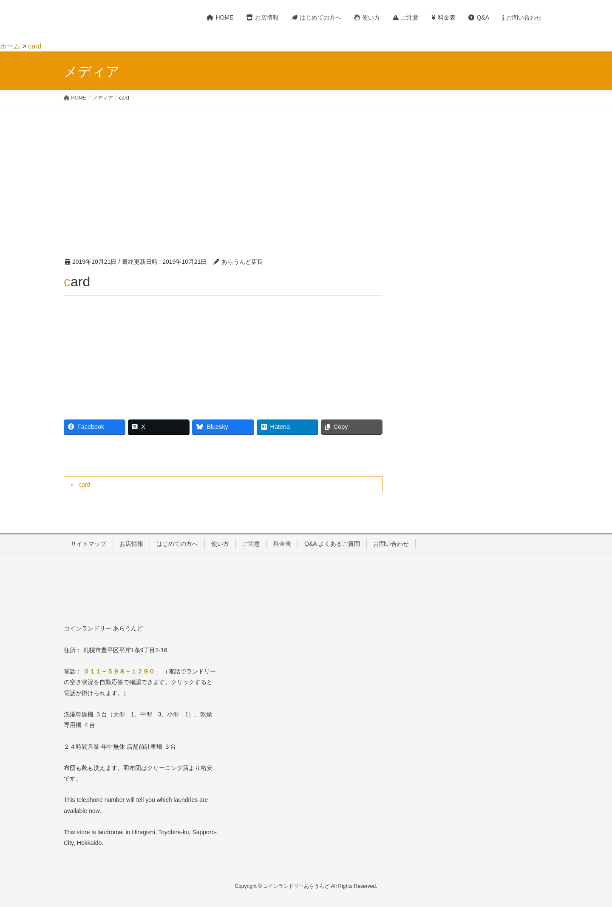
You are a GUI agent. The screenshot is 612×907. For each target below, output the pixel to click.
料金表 (282, 543)
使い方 (220, 543)
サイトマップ (88, 543)
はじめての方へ (177, 543)
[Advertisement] (306, 169)
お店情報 (131, 543)
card (84, 484)
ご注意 (251, 543)
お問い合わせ (391, 543)
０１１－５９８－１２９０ (119, 671)
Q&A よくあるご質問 (332, 543)
